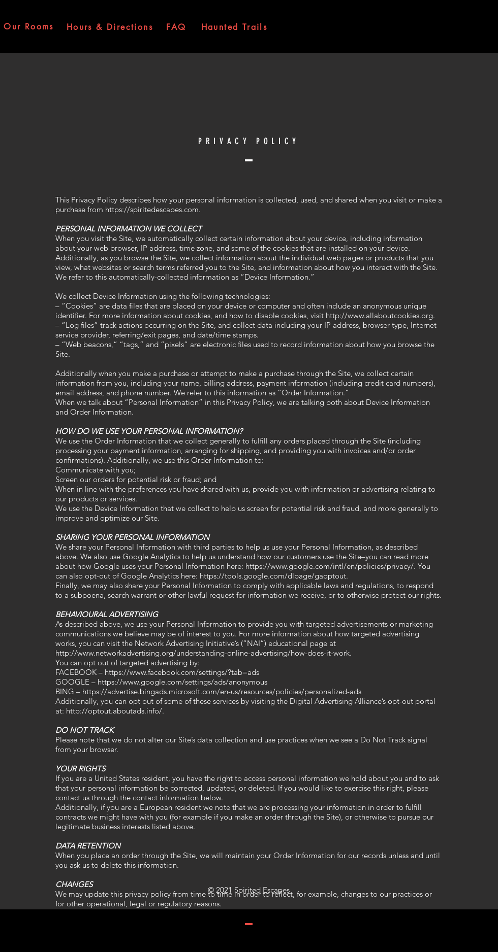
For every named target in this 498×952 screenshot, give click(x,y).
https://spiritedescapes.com (152, 209)
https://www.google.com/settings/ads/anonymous (182, 682)
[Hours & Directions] (110, 27)
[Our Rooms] (28, 26)
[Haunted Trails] (234, 27)
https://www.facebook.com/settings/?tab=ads (182, 672)
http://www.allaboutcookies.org (379, 315)
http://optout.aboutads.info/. (115, 711)
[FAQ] (176, 27)
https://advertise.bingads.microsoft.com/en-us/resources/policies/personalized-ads (221, 691)
